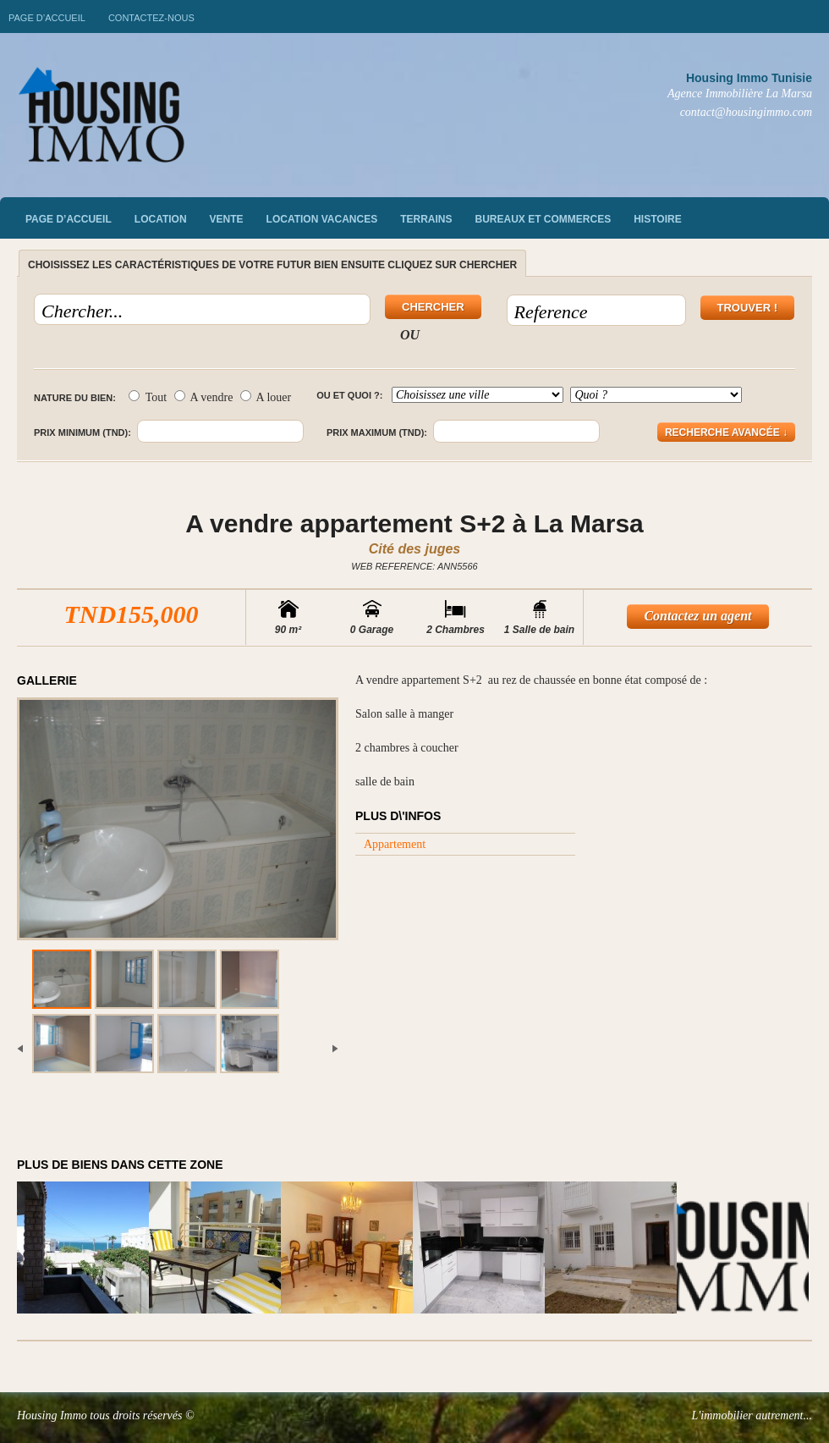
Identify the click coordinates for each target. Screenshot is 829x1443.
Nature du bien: (75, 398)
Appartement (394, 844)
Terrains (426, 219)
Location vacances (322, 219)
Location (161, 219)
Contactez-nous (151, 18)
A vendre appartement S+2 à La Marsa (414, 523)
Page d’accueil (46, 18)
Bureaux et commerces (543, 219)
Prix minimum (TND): (82, 432)
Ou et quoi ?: (349, 395)
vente (227, 219)
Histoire (657, 219)
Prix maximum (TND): (377, 432)
